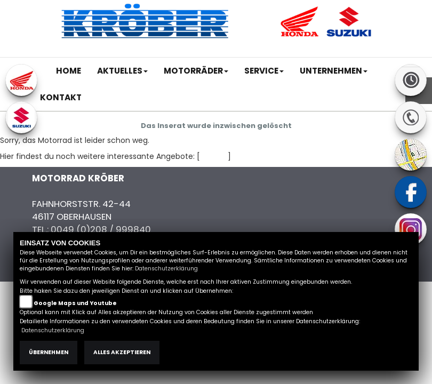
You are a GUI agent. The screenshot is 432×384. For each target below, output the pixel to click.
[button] (122, 71)
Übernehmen (48, 352)
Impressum (258, 51)
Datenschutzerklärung (166, 269)
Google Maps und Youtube (75, 303)
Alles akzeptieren (121, 352)
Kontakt (324, 51)
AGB (294, 51)
